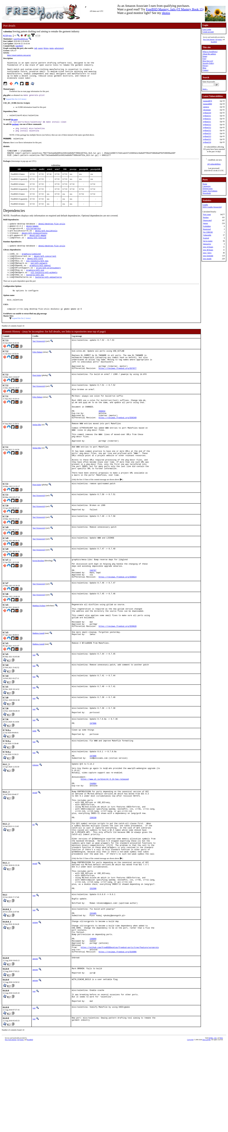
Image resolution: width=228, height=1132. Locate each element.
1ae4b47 (19, 46)
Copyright (190, 1128)
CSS (215, 1127)
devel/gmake (32, 234)
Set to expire (208, 241)
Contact (205, 70)
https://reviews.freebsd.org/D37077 (118, 387)
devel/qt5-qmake (38, 244)
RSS (221, 1127)
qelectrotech (59, 48)
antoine (35, 1044)
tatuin (51, 48)
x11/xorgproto (33, 237)
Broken (205, 217)
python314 (207, 142)
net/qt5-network (39, 274)
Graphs (205, 205)
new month (207, 259)
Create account (208, 32)
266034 (102, 434)
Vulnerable (207, 235)
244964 (93, 838)
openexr (206, 107)
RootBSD (214, 42)
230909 (93, 1021)
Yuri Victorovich (39, 356)
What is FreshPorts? (210, 52)
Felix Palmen (37, 367)
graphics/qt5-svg (35, 282)
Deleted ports (208, 189)
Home (205, 184)
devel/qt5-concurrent (45, 267)
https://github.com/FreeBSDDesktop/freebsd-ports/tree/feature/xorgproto (120, 1031)
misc (10, 35)
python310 (207, 113)
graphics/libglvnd (31, 264)
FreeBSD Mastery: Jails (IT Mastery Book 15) (175, 9)
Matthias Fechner (39, 646)
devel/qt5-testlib (36, 247)
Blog (204, 68)
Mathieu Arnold (38, 679)
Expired (206, 238)
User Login (207, 29)
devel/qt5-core (35, 269)
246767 (93, 609)
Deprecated (207, 220)
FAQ (204, 59)
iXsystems (218, 39)
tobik (34, 778)
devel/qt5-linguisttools (34, 242)
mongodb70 (207, 101)
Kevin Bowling (38, 597)
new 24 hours (208, 247)
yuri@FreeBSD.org (20, 39)
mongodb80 (207, 104)
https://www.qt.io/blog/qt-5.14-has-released (105, 832)
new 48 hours (208, 250)
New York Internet (209, 39)
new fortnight (208, 256)
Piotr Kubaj (37, 394)
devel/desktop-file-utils (51, 231)
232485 (93, 991)
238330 (93, 878)
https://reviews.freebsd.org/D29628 (118, 672)
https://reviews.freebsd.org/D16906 (118, 1037)
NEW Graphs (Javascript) (212, 207)
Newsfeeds (207, 193)
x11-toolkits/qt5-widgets (44, 285)
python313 (207, 133)
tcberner (36, 815)
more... (205, 89)
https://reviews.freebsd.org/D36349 (118, 442)
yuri (34, 701)
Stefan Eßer (37, 450)
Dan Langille (206, 1128)
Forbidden (207, 226)
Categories (207, 186)
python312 (207, 124)
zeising (35, 1001)
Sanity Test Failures (210, 191)
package (15, 129)
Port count (207, 214)
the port (14, 124)
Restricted (207, 229)
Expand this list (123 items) (16, 103)
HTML (211, 1127)
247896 (93, 771)
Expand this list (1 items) (21, 333)
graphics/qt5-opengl (40, 277)
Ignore (205, 223)
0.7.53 (5, 35)
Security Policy (208, 63)
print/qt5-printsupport (48, 280)
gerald (35, 848)
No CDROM (208, 232)
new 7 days (207, 253)
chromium (207, 110)
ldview (45, 48)
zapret (40, 48)
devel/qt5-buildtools (46, 239)
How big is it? (208, 61)
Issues (205, 56)
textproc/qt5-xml (35, 288)
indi (35, 48)
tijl (34, 886)
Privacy (205, 66)
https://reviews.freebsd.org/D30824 (118, 617)
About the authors (209, 54)
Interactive (207, 244)
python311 (207, 116)
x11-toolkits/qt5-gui (37, 272)
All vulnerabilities (214, 164)
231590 (93, 962)
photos (166, 13)
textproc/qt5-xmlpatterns (48, 290)
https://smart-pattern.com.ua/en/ (19, 55)
